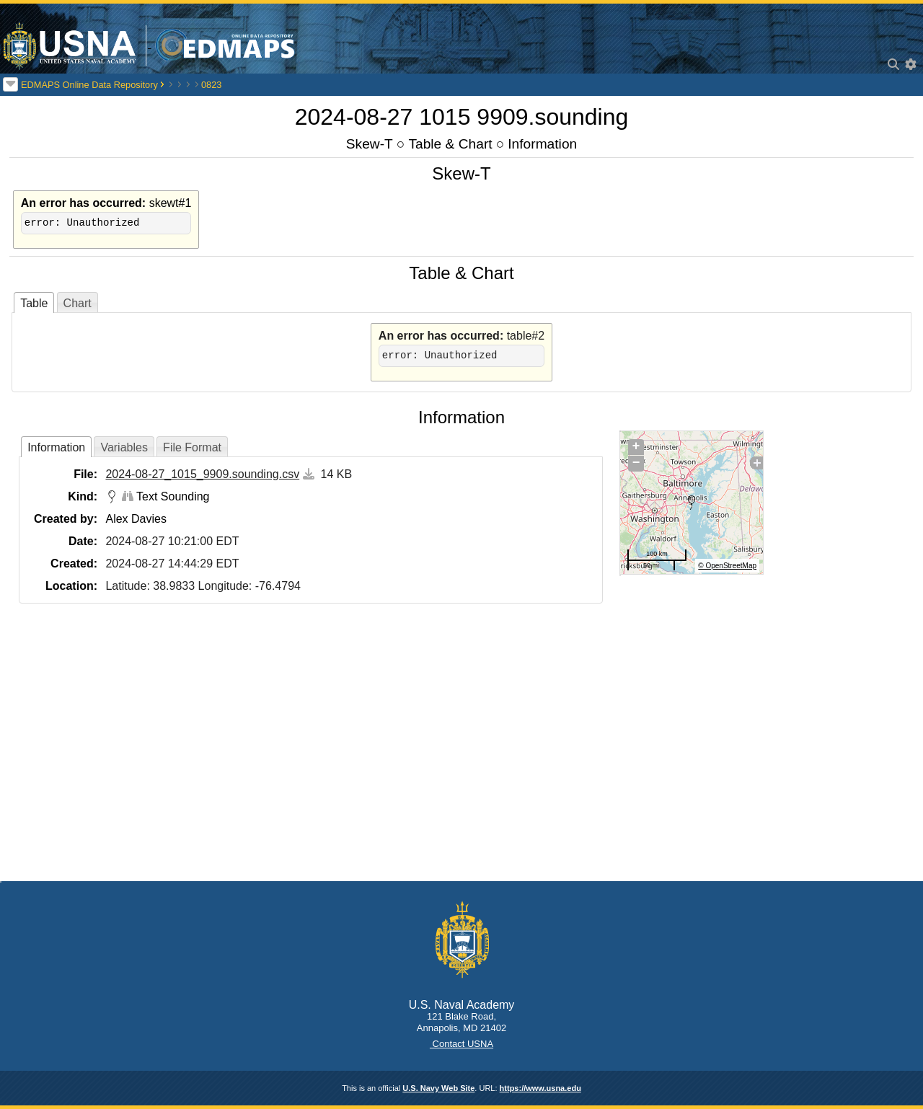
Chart (77, 303)
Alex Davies (135, 519)
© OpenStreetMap (727, 566)
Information (542, 143)
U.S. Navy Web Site (438, 1088)
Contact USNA (461, 1043)
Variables (124, 447)
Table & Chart (450, 143)
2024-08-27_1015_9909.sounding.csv (202, 474)
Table (34, 303)
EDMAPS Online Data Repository (89, 84)
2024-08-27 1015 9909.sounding (462, 117)
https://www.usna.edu (540, 1088)
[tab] (34, 302)
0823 (211, 84)
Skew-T (369, 143)
